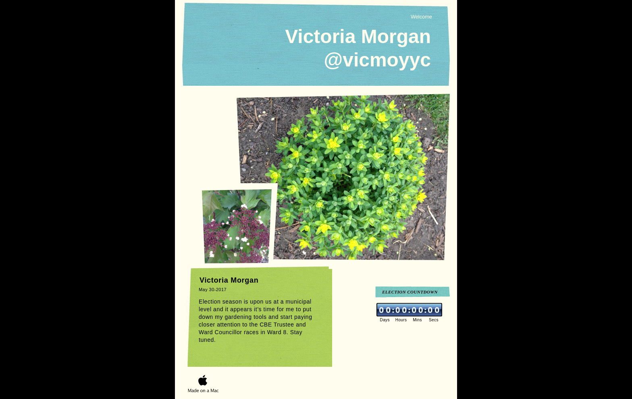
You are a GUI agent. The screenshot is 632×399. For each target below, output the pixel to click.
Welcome (421, 17)
